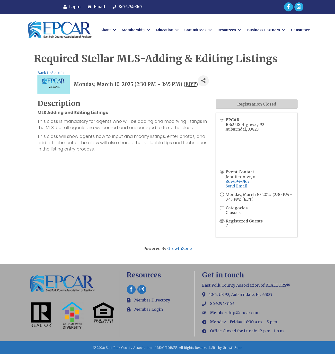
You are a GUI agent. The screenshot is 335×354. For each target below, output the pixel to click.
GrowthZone (179, 248)
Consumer (300, 30)
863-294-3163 (237, 181)
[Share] (203, 80)
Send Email (236, 186)
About (105, 30)
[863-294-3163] (126, 6)
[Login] (70, 6)
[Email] (95, 6)
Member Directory (152, 300)
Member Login (148, 309)
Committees (195, 30)
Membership (133, 30)
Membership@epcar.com (235, 312)
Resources (226, 30)
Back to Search (50, 73)
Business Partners (263, 30)
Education (164, 30)
